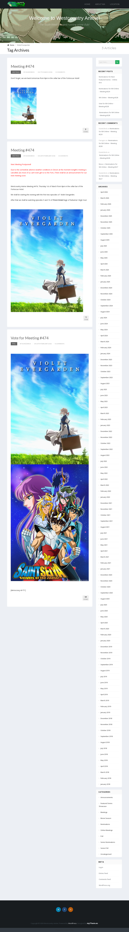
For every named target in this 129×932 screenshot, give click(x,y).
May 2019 (104, 688)
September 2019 (107, 664)
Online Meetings (107, 830)
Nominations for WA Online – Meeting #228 (108, 143)
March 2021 (105, 557)
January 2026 (105, 210)
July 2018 (104, 748)
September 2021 (107, 521)
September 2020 (107, 593)
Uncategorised (106, 854)
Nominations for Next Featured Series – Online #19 (108, 80)
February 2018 (106, 778)
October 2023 (105, 371)
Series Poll (104, 848)
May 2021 (104, 545)
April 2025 (104, 264)
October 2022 (105, 443)
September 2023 (107, 377)
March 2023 (105, 413)
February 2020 (106, 635)
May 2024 (104, 329)
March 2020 (105, 629)
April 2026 (104, 192)
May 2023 (104, 401)
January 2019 (105, 712)
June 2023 (104, 395)
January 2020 (105, 641)
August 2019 (105, 670)
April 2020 (104, 623)
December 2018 (106, 718)
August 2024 (105, 312)
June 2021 (104, 539)
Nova (101, 164)
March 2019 (105, 700)
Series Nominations (108, 842)
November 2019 (106, 652)
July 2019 (104, 676)
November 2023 (106, 365)
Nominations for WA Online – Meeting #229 (109, 131)
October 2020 (105, 587)
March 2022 (105, 485)
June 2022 (104, 467)
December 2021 (106, 503)
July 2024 (104, 318)
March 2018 (105, 772)
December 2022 (106, 431)
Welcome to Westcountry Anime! (64, 18)
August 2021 (105, 527)
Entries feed (103, 873)
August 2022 (105, 455)
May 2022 (104, 473)
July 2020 (104, 605)
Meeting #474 (23, 66)
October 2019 (105, 658)
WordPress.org (104, 885)
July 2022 (104, 461)
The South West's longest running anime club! (64, 24)
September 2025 (107, 234)
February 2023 (106, 419)
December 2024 (106, 288)
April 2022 (104, 479)
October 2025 (105, 228)
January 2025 (105, 282)
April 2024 (104, 335)
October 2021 (105, 515)
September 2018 (107, 736)
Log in (101, 867)
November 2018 (106, 724)
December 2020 (106, 575)
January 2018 (105, 784)
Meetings (15, 72)
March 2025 (105, 270)
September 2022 (107, 449)
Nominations (105, 824)
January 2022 (105, 497)
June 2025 (104, 252)
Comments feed (105, 879)
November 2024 (106, 294)
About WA (100, 4)
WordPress (72, 923)
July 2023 (104, 389)
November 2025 (106, 222)
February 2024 (106, 347)
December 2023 (106, 359)
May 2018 (104, 760)
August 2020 (105, 599)
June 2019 (104, 682)
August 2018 (105, 742)
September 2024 (107, 306)
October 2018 (105, 730)
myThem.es (92, 923)
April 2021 (104, 551)
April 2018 (104, 766)
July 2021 (104, 533)
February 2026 (106, 204)
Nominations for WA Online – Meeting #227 (109, 176)
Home (87, 4)
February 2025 (106, 276)
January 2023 (105, 425)
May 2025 (104, 258)
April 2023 (104, 407)
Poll (14, 344)
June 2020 (104, 611)
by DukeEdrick (29, 72)
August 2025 (105, 240)
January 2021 (105, 569)
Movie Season (106, 818)
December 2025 (106, 216)
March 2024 (105, 341)
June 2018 (104, 754)
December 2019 (106, 647)
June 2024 (104, 324)
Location (114, 4)
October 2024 (105, 300)
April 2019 (104, 694)
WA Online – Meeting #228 (108, 97)
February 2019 (106, 706)
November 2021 (106, 509)
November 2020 (106, 581)
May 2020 (104, 617)
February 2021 (106, 563)
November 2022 (106, 437)
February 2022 (106, 491)
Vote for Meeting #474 (30, 337)
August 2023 (105, 383)
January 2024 (105, 353)
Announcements (107, 797)
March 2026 (105, 198)
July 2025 (104, 246)
